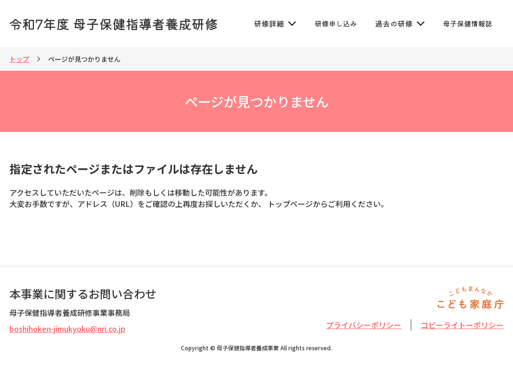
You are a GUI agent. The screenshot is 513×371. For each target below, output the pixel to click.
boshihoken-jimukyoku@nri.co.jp (67, 328)
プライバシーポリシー (363, 324)
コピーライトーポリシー (462, 324)
